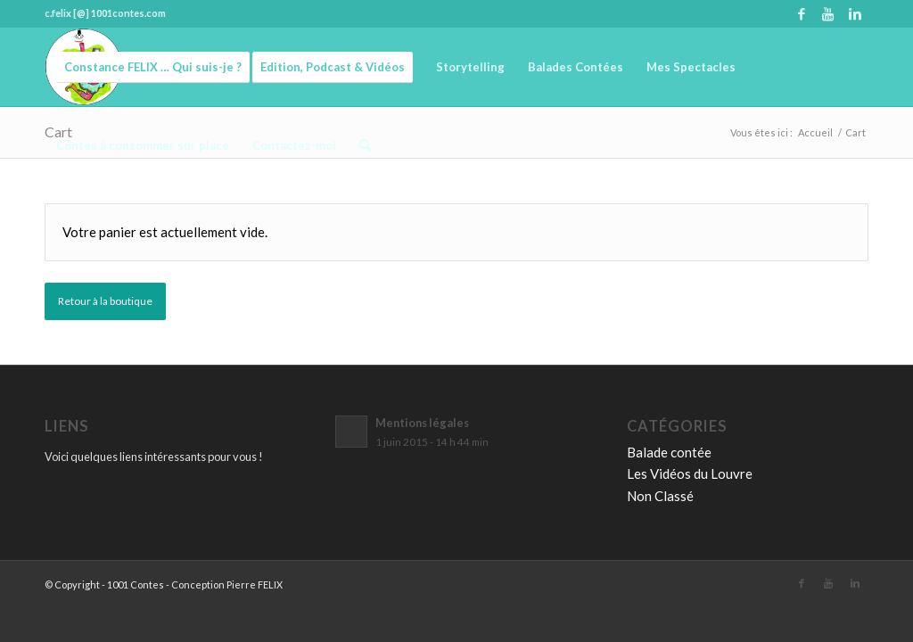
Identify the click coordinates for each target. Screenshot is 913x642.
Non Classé (660, 496)
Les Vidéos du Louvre (690, 473)
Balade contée (669, 452)
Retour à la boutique (105, 301)
